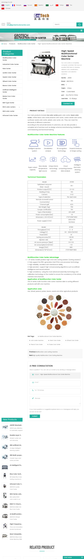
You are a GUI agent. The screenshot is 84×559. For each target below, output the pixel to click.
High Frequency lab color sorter (16, 227)
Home (4, 44)
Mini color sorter (8, 111)
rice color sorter (52, 115)
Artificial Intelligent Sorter (9, 91)
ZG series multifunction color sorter (73, 457)
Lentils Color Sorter (9, 73)
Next (3, 466)
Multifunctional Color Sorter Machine (50, 336)
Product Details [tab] (37, 110)
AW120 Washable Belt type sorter (16, 128)
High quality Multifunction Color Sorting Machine (47, 355)
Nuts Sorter (7, 68)
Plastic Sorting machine (47, 507)
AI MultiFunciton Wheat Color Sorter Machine (16, 217)
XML (3, 507)
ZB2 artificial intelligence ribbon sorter (16, 148)
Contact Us (68, 103)
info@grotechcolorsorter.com (18, 25)
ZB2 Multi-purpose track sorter (16, 158)
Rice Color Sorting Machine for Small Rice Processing (16, 177)
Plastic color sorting (46, 517)
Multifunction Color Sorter (26, 44)
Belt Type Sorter (8, 103)
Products (12, 44)
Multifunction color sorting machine (47, 352)
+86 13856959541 (25, 537)
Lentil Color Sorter (45, 504)
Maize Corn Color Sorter (9, 97)
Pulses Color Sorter (53, 345)
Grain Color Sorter (54, 340)
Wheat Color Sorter (10, 81)
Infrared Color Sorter (10, 115)
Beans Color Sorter (9, 85)
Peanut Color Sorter (36, 345)
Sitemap (4, 503)
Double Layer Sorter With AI (16, 138)
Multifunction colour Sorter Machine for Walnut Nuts (33, 457)
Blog (3, 499)
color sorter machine (36, 340)
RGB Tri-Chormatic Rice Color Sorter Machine (16, 207)
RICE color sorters (9, 107)
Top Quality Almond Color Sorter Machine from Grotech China (23, 506)
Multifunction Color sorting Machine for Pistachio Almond (12, 457)
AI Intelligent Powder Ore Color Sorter (16, 168)
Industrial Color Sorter (11, 64)
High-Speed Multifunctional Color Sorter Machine (55, 374)
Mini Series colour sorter (16, 197)
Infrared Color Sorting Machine (16, 187)
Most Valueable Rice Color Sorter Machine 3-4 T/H (16, 237)
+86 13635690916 (14, 537)
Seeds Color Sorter (9, 77)
